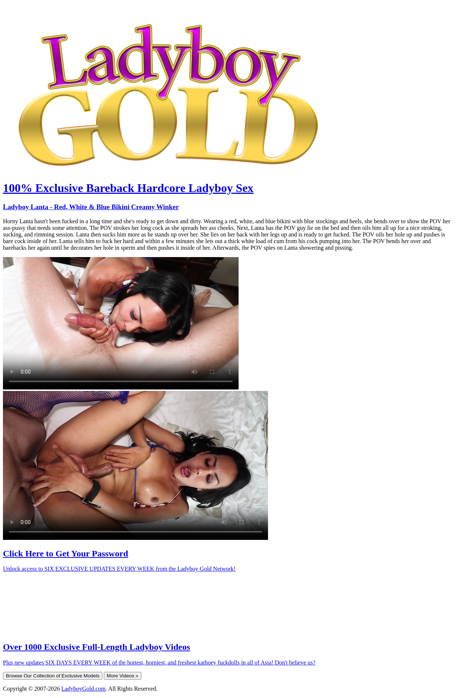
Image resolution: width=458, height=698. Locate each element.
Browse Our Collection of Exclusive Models (52, 676)
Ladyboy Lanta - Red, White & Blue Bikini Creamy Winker (91, 207)
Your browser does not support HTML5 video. (121, 323)
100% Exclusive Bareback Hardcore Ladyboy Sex (128, 188)
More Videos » (122, 676)
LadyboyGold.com (83, 688)
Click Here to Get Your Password (65, 553)
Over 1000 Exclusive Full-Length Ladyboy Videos (96, 647)
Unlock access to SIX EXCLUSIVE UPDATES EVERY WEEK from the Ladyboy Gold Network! (119, 569)
